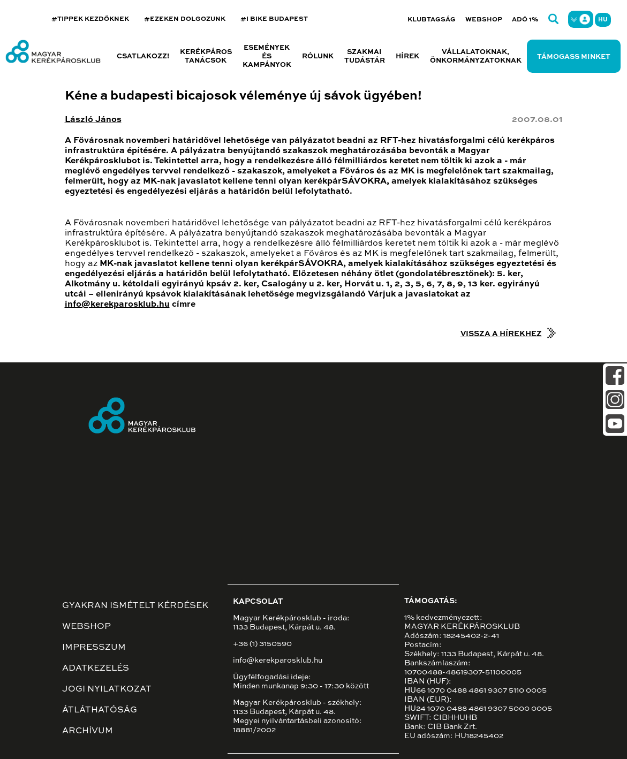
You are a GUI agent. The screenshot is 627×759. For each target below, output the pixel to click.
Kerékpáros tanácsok (206, 56)
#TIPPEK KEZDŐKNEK (90, 19)
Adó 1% (525, 20)
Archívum (87, 731)
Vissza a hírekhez (501, 334)
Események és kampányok (267, 56)
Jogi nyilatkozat (107, 689)
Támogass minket (573, 57)
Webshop (483, 20)
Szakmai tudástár (364, 56)
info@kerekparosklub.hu (117, 304)
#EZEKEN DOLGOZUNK (184, 19)
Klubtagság (431, 20)
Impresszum (94, 647)
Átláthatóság (99, 710)
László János (93, 120)
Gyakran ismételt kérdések (135, 606)
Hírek (407, 56)
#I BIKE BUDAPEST (274, 19)
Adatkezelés (95, 668)
